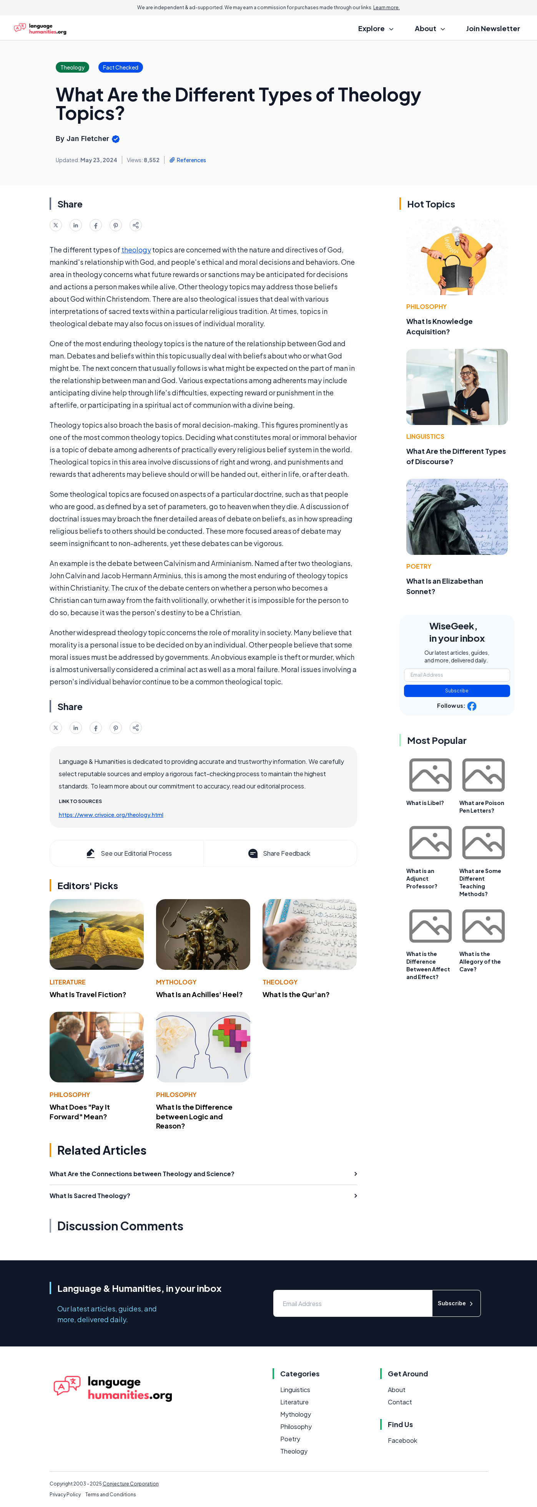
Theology (280, 982)
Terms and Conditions (110, 1494)
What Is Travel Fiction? (88, 994)
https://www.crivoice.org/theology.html (111, 814)
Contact (400, 1402)
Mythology (176, 982)
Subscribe (457, 691)
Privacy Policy (65, 1494)
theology (136, 249)
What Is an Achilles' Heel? (199, 994)
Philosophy (70, 1094)
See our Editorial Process (128, 853)
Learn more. (386, 7)
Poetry (418, 566)
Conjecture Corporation (131, 1484)
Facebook (402, 1440)
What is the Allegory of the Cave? (480, 961)
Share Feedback (278, 853)
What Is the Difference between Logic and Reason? (194, 1116)
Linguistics (425, 436)
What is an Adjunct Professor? (421, 878)
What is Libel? (425, 802)
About (397, 1390)
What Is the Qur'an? (296, 994)
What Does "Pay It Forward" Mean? (80, 1111)
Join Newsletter (493, 28)
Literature (68, 982)
